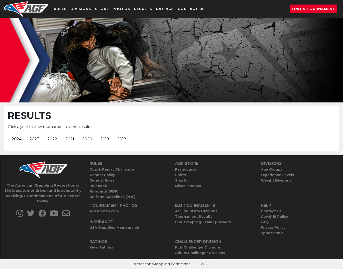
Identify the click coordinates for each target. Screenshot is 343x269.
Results (143, 9)
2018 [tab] (121, 139)
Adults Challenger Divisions (200, 253)
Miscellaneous (188, 186)
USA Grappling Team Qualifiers (203, 222)
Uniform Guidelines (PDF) (112, 197)
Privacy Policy (273, 227)
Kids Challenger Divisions (198, 247)
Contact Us (191, 9)
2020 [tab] (87, 139)
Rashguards (186, 169)
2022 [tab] (52, 139)
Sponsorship (272, 233)
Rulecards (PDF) (104, 191)
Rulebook (98, 186)
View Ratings (101, 247)
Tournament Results (193, 216)
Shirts (180, 175)
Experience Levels (277, 175)
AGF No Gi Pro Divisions (196, 211)
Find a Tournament (313, 9)
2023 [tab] (34, 139)
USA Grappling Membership (114, 227)
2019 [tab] (104, 139)
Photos (121, 9)
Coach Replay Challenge (112, 169)
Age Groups (271, 169)
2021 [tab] (69, 139)
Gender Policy (102, 175)
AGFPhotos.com (104, 211)
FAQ (265, 222)
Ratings (165, 9)
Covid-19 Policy (274, 216)
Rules (60, 9)
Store (102, 9)
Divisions (81, 9)
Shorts (181, 180)
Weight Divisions (276, 180)
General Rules (102, 180)
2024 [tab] (16, 139)
